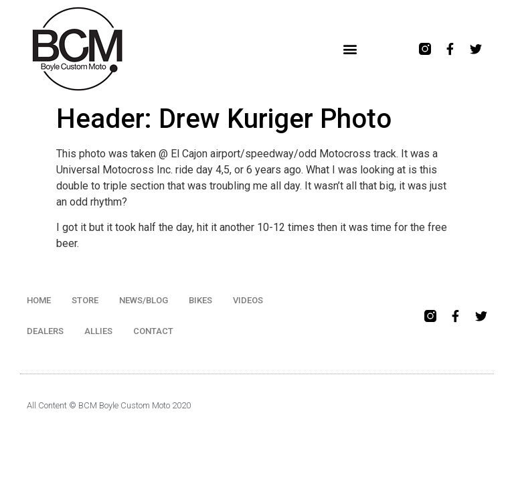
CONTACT (153, 331)
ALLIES (98, 331)
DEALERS (45, 331)
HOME (39, 300)
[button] (350, 49)
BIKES (200, 300)
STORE (85, 300)
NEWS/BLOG (143, 300)
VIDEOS (248, 300)
